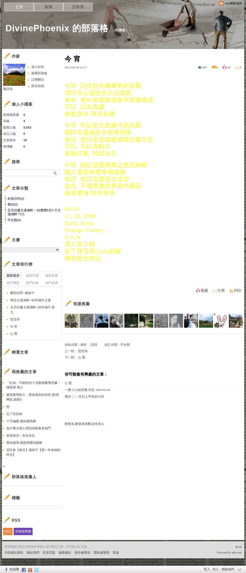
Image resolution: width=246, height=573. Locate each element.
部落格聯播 (23, 531)
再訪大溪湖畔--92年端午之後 (30, 300)
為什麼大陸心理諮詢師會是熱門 (28, 428)
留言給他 (37, 86)
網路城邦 (228, 569)
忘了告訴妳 (14, 414)
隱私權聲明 (101, 552)
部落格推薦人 (24, 477)
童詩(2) (13, 204)
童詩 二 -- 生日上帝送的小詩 (84, 396)
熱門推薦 (51, 283)
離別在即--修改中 (22, 293)
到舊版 (120, 30)
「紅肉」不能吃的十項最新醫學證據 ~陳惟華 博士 (33, 385)
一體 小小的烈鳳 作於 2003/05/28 (87, 390)
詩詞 (94, 344)
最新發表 (13, 275)
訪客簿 (78, 7)
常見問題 (49, 552)
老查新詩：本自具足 (20, 435)
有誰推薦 (81, 304)
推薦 (204, 290)
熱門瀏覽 (13, 283)
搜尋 (55, 172)
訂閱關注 (37, 79)
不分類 (125, 344)
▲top (238, 546)
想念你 (83, 351)
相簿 (48, 7)
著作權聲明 (82, 552)
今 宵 (14, 326)
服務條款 (65, 552)
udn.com (237, 552)
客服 (116, 552)
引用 (221, 290)
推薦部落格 (39, 73)
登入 (207, 569)
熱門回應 (32, 283)
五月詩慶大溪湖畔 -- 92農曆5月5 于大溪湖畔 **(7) (34, 212)
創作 (84, 344)
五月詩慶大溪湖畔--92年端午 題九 (32, 309)
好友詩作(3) (16, 198)
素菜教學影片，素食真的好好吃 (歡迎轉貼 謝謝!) (32, 397)
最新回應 (32, 275)
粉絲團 (14, 569)
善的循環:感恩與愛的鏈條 (24, 442)
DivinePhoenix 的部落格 (57, 28)
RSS (8, 531)
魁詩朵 (8, 89)
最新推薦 (51, 275)
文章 (19, 7)
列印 (237, 290)
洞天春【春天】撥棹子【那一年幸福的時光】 (33, 452)
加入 (215, 569)
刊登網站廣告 (13, 552)
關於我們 (33, 552)
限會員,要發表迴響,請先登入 (85, 424)
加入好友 (37, 67)
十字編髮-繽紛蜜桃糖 (21, 421)
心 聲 (81, 357)
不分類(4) (14, 220)
